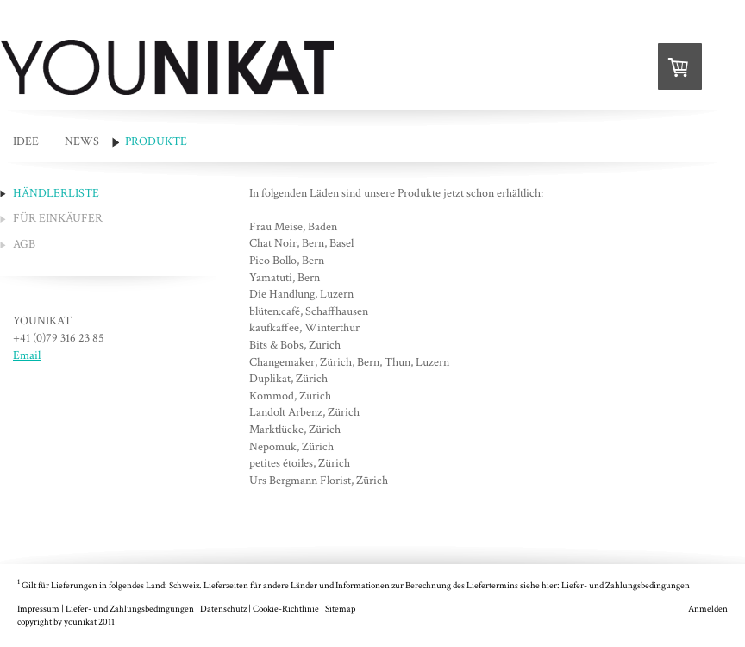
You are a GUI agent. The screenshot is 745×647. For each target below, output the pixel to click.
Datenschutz (223, 609)
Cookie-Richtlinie (286, 609)
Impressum (38, 609)
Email (27, 355)
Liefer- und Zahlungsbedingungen (625, 586)
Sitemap (340, 609)
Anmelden (708, 609)
